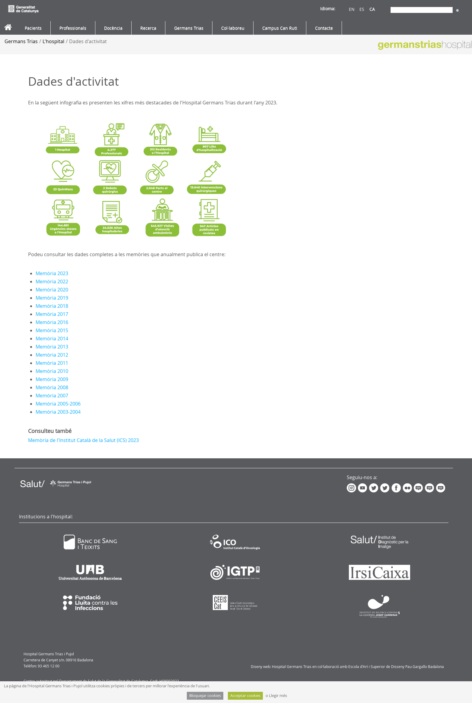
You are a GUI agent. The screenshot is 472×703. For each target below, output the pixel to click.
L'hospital (53, 41)
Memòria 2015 (52, 330)
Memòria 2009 (52, 379)
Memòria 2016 (52, 322)
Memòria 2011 (52, 363)
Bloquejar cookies (205, 695)
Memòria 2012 (52, 355)
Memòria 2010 (52, 371)
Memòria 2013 (52, 346)
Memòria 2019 (52, 297)
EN (352, 9)
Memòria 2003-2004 (58, 412)
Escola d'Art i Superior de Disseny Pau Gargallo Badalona (396, 666)
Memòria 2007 (52, 395)
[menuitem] (33, 28)
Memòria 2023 (52, 273)
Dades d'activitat (88, 41)
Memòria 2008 (52, 387)
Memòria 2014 (52, 338)
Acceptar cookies (245, 695)
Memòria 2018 (52, 306)
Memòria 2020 (52, 289)
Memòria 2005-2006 (58, 403)
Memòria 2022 (52, 281)
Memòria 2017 (52, 314)
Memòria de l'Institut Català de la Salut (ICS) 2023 (83, 440)
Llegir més (278, 695)
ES (361, 9)
